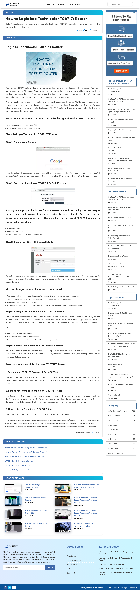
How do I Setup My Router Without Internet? (121, 388)
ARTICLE (62, 4)
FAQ (68, 568)
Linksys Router (113, 420)
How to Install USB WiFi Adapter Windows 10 (121, 181)
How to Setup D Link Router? (118, 257)
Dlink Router (112, 439)
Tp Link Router (113, 430)
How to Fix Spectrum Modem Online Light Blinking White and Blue (121, 112)
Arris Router (112, 444)
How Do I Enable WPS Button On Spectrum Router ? (121, 249)
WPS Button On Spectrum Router (19, 460)
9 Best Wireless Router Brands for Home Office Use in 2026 (121, 267)
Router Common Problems (117, 411)
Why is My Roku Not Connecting (119, 131)
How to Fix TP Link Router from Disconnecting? (121, 357)
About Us (70, 551)
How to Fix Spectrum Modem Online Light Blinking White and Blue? (121, 347)
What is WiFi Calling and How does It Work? (121, 151)
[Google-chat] (121, 43)
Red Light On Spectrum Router (18, 469)
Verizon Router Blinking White (17, 465)
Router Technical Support (108, 587)
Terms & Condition (74, 560)
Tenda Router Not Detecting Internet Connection (26, 447)
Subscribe (50, 567)
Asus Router (112, 434)
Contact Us (71, 573)
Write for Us (71, 556)
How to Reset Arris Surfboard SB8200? (121, 367)
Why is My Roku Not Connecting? (120, 396)
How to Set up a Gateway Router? (121, 288)
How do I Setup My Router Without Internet (121, 122)
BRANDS (75, 4)
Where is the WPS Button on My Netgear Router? (121, 336)
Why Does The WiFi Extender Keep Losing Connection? (121, 102)
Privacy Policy (72, 564)
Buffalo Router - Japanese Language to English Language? (121, 377)
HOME (50, 4)
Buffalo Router (113, 448)
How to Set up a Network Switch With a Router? (121, 171)
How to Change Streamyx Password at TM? (121, 306)
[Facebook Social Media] (5, 586)
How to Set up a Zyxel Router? (119, 219)
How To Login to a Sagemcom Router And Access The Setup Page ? (85, 499)
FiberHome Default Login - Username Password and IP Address (121, 278)
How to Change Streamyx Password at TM (121, 92)
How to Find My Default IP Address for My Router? (121, 210)
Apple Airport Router (115, 453)
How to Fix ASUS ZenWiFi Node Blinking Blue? (24, 456)
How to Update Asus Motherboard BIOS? (121, 326)
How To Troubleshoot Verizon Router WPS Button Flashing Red (121, 161)
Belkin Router (113, 425)
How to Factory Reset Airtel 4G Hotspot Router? (26, 452)
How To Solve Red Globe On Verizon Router (121, 140)
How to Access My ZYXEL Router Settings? (121, 316)
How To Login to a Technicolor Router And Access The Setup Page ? (86, 512)
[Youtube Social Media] (14, 586)
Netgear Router (114, 416)
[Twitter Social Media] (9, 586)
